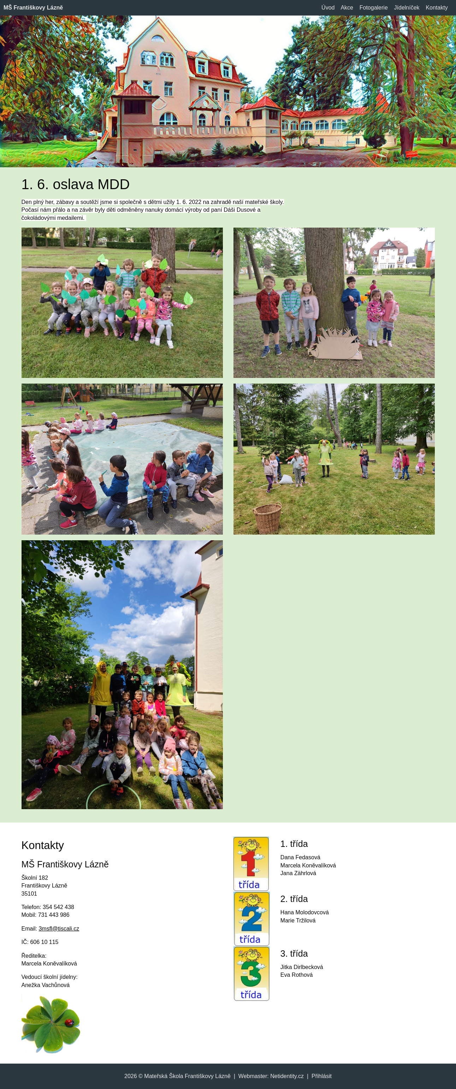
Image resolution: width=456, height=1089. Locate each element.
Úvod (327, 8)
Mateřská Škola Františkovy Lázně (187, 1076)
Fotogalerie (374, 8)
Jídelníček (407, 8)
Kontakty (437, 8)
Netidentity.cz (287, 1076)
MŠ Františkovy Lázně (33, 8)
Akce (346, 8)
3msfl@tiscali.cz (59, 929)
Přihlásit (322, 1076)
